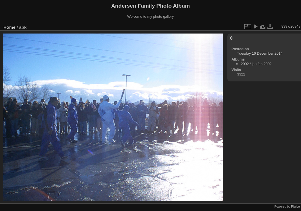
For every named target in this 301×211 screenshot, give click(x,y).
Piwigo (295, 206)
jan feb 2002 (262, 64)
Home (9, 27)
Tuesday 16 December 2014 (260, 53)
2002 (245, 64)
